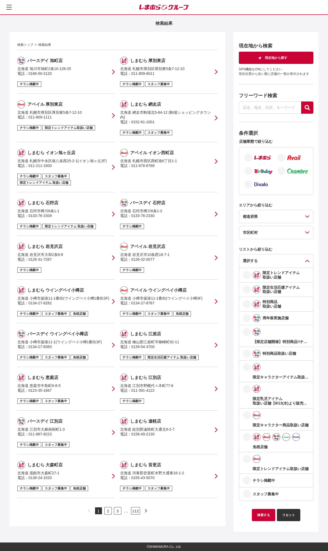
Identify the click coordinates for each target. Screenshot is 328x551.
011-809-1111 (40, 117)
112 (135, 511)
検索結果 (44, 45)
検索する (263, 515)
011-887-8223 (40, 434)
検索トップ (25, 45)
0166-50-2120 (40, 73)
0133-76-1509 (40, 216)
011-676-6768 (142, 166)
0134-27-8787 (142, 303)
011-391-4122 (142, 390)
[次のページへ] (146, 511)
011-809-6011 (142, 73)
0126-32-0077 (142, 259)
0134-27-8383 (40, 347)
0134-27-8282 (40, 303)
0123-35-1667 (40, 390)
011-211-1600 (40, 166)
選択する (250, 261)
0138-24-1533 (40, 478)
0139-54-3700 (142, 347)
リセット (288, 515)
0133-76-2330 (142, 216)
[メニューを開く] (9, 7)
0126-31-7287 (40, 259)
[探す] (307, 107)
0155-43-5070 (142, 478)
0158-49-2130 (142, 434)
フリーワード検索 (258, 95)
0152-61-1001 (142, 122)
